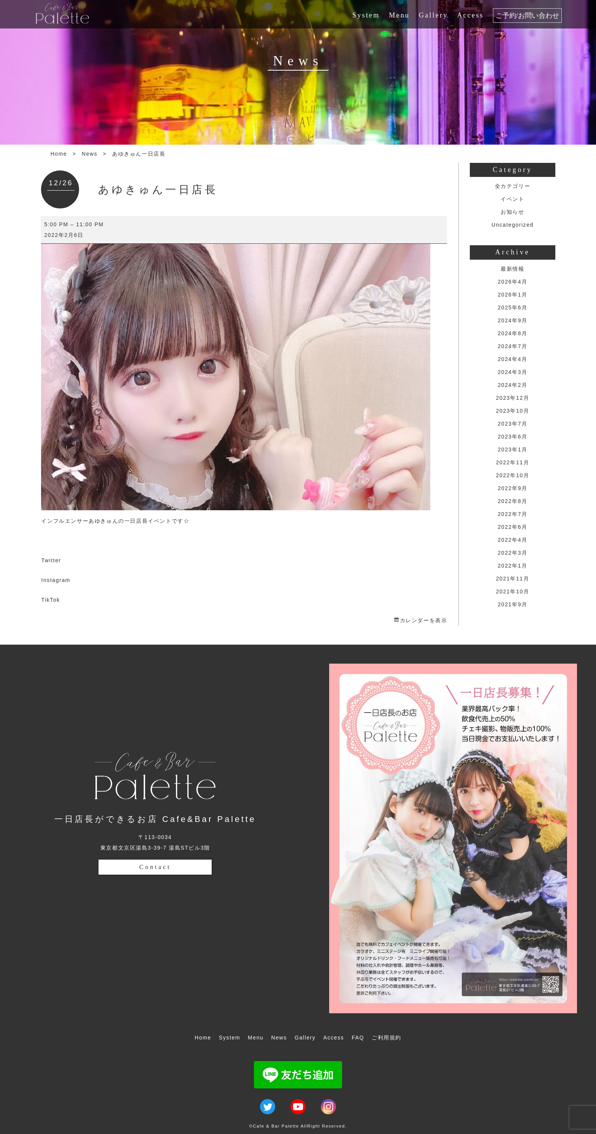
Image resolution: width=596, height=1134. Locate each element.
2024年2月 (512, 385)
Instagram (55, 580)
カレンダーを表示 (423, 620)
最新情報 (512, 269)
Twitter (51, 560)
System (366, 15)
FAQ (358, 1038)
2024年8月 (512, 333)
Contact (155, 867)
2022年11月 (512, 462)
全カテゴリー (513, 186)
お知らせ (512, 212)
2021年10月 (512, 591)
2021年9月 (512, 604)
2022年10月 (512, 475)
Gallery (433, 15)
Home (59, 154)
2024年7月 (512, 346)
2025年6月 (512, 307)
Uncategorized (512, 225)
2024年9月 (512, 320)
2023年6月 (512, 437)
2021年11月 (512, 579)
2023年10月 (512, 411)
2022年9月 (512, 488)
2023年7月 (512, 424)
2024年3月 (512, 372)
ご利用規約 (386, 1038)
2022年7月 (512, 514)
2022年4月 (512, 540)
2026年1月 (512, 295)
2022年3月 (512, 553)
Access (470, 15)
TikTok (50, 600)
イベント (512, 199)
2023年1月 (512, 449)
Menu (399, 15)
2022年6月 (512, 527)
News (89, 154)
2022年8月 (512, 501)
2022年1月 (512, 566)
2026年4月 (512, 282)
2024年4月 (512, 359)
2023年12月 (512, 398)
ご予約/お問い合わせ (527, 15)
